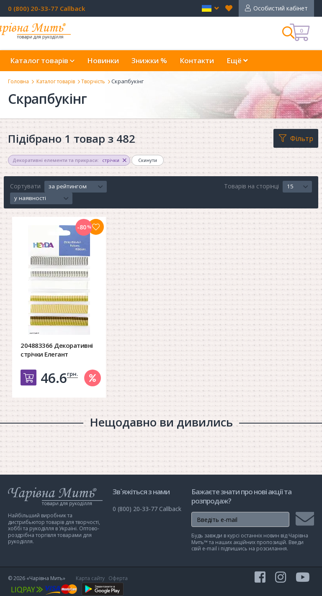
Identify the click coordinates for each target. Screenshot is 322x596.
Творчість (101, 81)
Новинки (103, 60)
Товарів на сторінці (251, 186)
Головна (19, 81)
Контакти (197, 60)
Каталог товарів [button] (42, 60)
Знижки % (149, 60)
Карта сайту (90, 578)
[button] (210, 8)
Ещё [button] (237, 60)
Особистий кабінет (280, 8)
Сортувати (25, 186)
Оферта (118, 578)
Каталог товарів (59, 81)
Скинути (147, 160)
